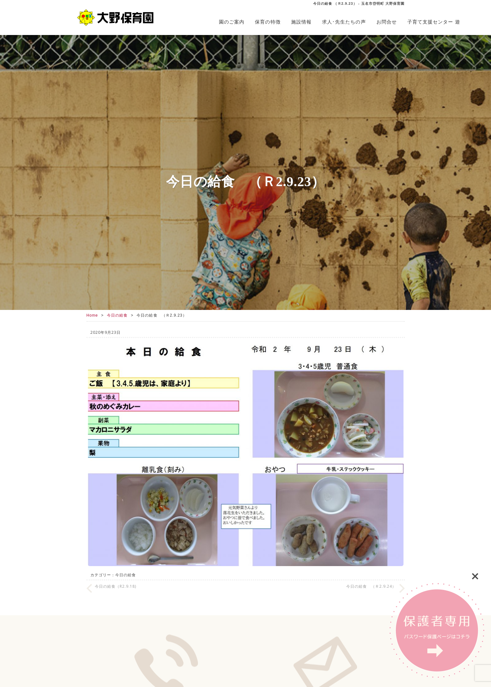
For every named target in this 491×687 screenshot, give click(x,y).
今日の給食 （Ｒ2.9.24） (371, 586)
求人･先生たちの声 (344, 22)
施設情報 (301, 22)
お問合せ (386, 22)
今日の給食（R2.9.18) (116, 586)
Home (92, 315)
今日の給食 (117, 315)
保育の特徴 (267, 22)
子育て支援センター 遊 (433, 22)
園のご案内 (231, 22)
